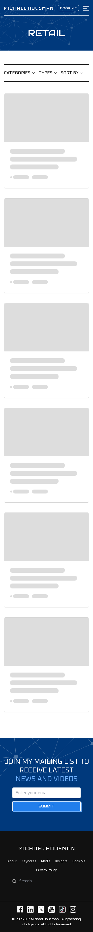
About (12, 861)
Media (45, 861)
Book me (68, 8)
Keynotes (29, 861)
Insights (61, 861)
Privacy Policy (46, 870)
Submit (46, 806)
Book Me (79, 861)
